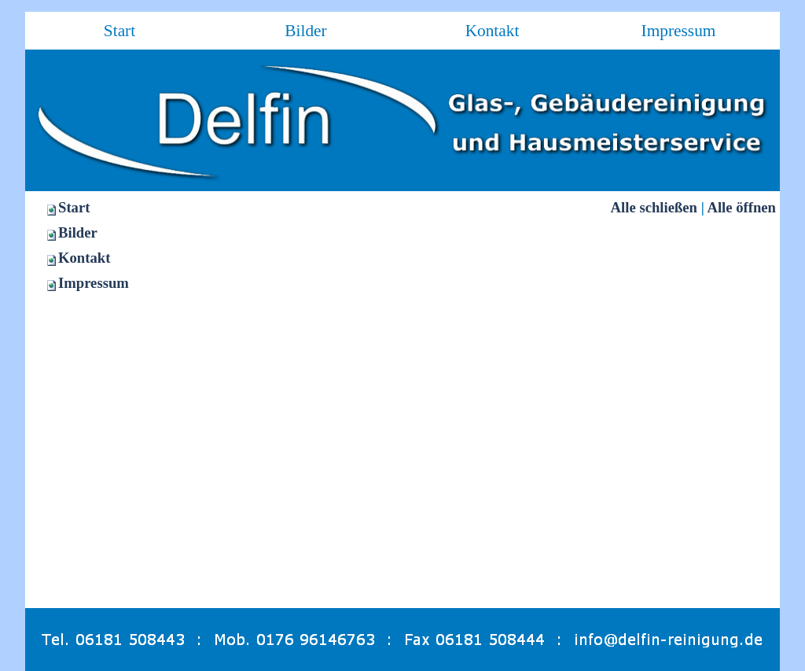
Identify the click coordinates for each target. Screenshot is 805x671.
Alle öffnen (741, 207)
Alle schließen (654, 207)
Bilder (77, 232)
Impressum (93, 283)
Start (74, 207)
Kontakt (84, 257)
